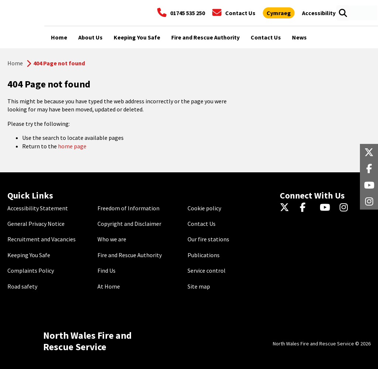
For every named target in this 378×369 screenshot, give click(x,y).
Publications (204, 255)
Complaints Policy (30, 270)
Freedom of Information (128, 208)
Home (15, 63)
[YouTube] (326, 208)
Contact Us (202, 223)
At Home (108, 286)
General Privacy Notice (36, 223)
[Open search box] (342, 13)
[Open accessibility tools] (319, 13)
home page (72, 146)
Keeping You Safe (28, 255)
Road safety (22, 286)
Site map (199, 286)
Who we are (111, 239)
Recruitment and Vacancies (41, 239)
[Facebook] (306, 208)
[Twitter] (286, 208)
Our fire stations (208, 239)
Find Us (106, 270)
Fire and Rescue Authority (129, 255)
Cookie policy (204, 208)
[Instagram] (346, 208)
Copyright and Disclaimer (129, 223)
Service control (207, 270)
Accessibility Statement (37, 208)
